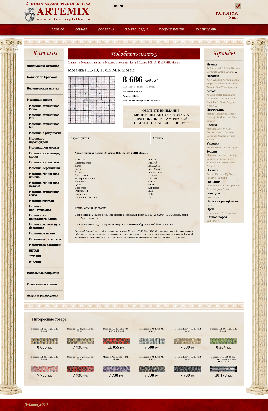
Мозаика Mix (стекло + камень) (45, 176)
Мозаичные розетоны (45, 239)
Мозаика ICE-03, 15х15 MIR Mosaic (116, 358)
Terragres (232, 148)
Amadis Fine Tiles (217, 87)
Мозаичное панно (42, 233)
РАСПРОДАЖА (206, 29)
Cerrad (210, 174)
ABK (233, 68)
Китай (211, 91)
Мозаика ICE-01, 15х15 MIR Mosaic (188, 358)
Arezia (221, 72)
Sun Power (213, 221)
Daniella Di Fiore (216, 102)
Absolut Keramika (223, 80)
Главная (72, 62)
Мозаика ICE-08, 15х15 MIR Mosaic (152, 330)
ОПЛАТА (81, 29)
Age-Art (211, 95)
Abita (227, 68)
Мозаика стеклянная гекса (44, 194)
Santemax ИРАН (216, 213)
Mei (238, 186)
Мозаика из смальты (44, 162)
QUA (230, 159)
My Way (229, 174)
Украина (213, 143)
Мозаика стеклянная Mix (44, 117)
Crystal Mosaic (227, 98)
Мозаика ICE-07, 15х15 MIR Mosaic (188, 330)
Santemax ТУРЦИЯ (217, 163)
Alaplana (211, 83)
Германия (213, 182)
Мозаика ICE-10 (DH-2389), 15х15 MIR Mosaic (116, 330)
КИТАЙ (34, 250)
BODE (219, 95)
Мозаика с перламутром (38, 140)
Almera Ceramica (227, 83)
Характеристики (80, 138)
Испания (213, 76)
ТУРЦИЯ (35, 256)
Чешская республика (222, 201)
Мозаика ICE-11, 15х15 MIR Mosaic (80, 330)
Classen (211, 186)
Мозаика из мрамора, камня (44, 155)
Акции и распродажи (42, 295)
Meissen (219, 174)
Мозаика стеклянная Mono (44, 108)
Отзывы (158, 138)
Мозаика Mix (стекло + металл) (45, 185)
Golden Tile (219, 148)
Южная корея (217, 217)
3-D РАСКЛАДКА (136, 29)
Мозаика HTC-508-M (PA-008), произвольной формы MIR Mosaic (223, 359)
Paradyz (211, 178)
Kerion (221, 117)
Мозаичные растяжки (45, 245)
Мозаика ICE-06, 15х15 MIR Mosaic (223, 330)
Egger (219, 186)
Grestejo (211, 117)
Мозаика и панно (39, 99)
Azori (221, 132)
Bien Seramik (214, 155)
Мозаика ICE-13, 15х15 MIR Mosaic (158, 62)
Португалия (215, 110)
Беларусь (213, 193)
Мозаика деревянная (44, 168)
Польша (212, 170)
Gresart (232, 114)
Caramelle (212, 98)
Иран (210, 209)
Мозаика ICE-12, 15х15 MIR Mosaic (44, 330)
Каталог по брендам (42, 77)
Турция (212, 151)
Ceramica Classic (216, 136)
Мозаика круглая (41, 201)
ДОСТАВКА (106, 29)
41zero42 (217, 68)
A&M (209, 80)
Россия (212, 125)
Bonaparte (229, 95)
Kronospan (229, 186)
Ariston (221, 129)
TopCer (211, 121)
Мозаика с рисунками (45, 133)
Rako (209, 205)
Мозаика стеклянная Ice (44, 126)
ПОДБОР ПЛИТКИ (172, 29)
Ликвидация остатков (43, 66)
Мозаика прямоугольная (40, 208)
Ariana (230, 72)
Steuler (227, 189)
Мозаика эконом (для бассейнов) (44, 226)
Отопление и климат (42, 284)
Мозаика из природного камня (43, 217)
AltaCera (211, 129)
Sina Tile (231, 213)
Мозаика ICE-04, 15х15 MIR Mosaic (80, 358)
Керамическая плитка (43, 88)
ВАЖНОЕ (58, 29)
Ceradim (229, 132)
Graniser (222, 159)
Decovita (227, 155)
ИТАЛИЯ (35, 262)
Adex (237, 80)
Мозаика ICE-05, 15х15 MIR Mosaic (44, 358)
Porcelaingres (214, 189)
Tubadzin (221, 178)
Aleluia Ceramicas (217, 114)
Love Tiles (231, 117)
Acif (209, 68)
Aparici (231, 87)
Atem (210, 148)
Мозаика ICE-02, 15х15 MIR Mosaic (152, 358)
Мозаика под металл (44, 147)
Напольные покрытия (43, 273)
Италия (212, 64)
